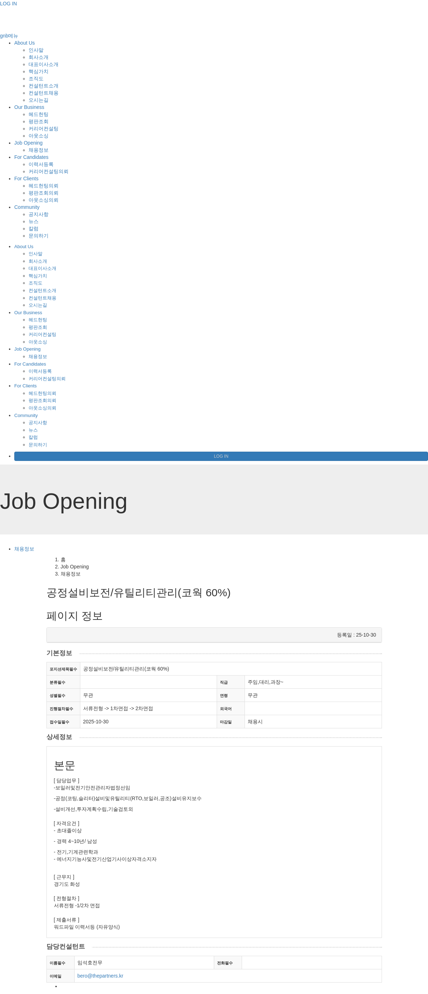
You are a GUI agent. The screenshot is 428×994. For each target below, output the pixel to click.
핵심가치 (39, 71)
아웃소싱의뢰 (44, 200)
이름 (57, 963)
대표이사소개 (44, 64)
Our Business (29, 107)
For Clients (26, 178)
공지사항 (39, 214)
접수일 (59, 722)
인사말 (36, 50)
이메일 (55, 976)
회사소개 (39, 57)
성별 (57, 695)
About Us (24, 43)
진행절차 (61, 709)
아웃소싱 (39, 136)
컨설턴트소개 (44, 86)
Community (27, 207)
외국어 (226, 709)
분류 (57, 682)
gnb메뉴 (9, 36)
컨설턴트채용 (44, 93)
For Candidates (31, 157)
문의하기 (39, 236)
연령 (224, 695)
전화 (225, 963)
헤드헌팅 (39, 114)
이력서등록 (41, 164)
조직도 (36, 78)
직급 (224, 682)
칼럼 (34, 228)
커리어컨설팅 (44, 128)
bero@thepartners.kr (100, 976)
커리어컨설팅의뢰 (49, 171)
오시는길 (39, 100)
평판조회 (39, 121)
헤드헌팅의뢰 (44, 186)
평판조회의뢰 (44, 193)
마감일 (226, 722)
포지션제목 (63, 669)
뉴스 (34, 221)
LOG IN (8, 3)
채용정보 (39, 150)
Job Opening (28, 143)
